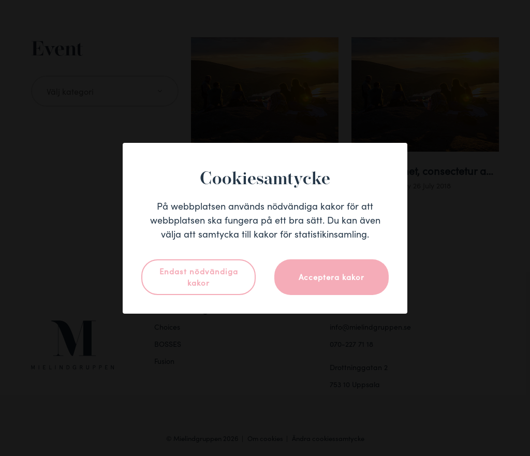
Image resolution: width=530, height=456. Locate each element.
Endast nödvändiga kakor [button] (198, 277)
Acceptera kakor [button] (331, 276)
